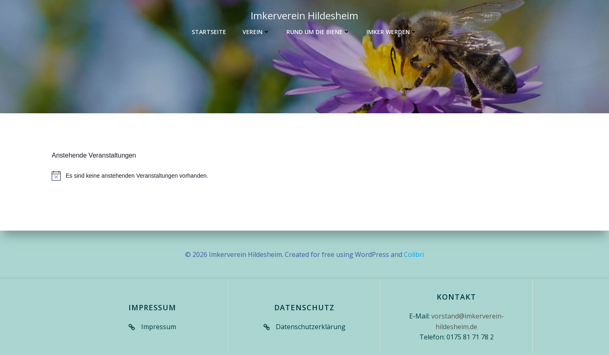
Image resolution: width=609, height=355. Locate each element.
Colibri (414, 254)
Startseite (209, 31)
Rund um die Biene (318, 31)
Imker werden (391, 31)
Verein (256, 31)
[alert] (304, 176)
